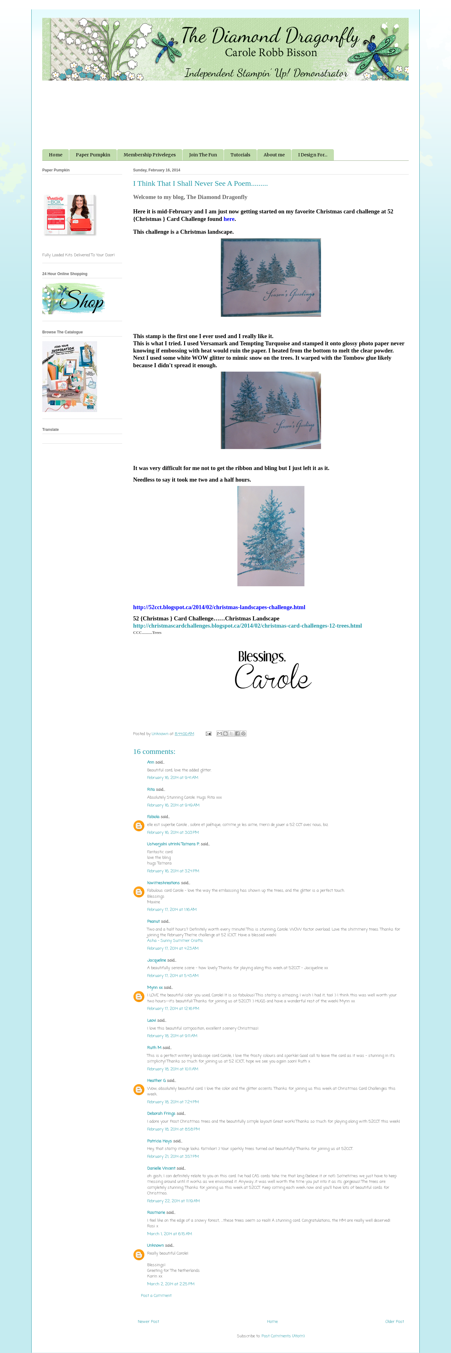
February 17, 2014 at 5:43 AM (173, 976)
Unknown (155, 1246)
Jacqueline (156, 961)
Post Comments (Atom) (283, 1336)
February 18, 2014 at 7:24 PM (173, 1102)
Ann (150, 762)
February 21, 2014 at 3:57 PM (173, 1157)
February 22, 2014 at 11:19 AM (173, 1201)
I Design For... (312, 155)
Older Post (395, 1322)
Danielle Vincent (161, 1169)
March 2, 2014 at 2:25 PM (170, 1284)
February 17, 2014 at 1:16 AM (172, 910)
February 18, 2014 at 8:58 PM (173, 1129)
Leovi (151, 1021)
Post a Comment (156, 1296)
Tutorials (240, 155)
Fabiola (153, 817)
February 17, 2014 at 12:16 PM (173, 1009)
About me (274, 155)
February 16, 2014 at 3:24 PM (173, 871)
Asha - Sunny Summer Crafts (175, 941)
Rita (151, 790)
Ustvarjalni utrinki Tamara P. (173, 844)
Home (55, 155)
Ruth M (154, 1048)
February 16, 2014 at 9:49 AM (173, 805)
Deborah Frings (161, 1114)
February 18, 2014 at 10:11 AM (172, 1069)
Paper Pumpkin (93, 155)
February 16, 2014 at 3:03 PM (173, 833)
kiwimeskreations (163, 883)
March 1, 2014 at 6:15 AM (169, 1234)
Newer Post (148, 1322)
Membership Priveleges (150, 155)
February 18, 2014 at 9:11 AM (172, 1036)
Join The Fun (203, 155)
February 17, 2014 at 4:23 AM (173, 949)
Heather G (156, 1081)
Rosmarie (156, 1213)
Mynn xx (155, 988)
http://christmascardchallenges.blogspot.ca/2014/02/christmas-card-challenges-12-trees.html (247, 625)
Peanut (153, 922)
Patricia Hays (159, 1141)
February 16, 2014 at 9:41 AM (172, 778)
